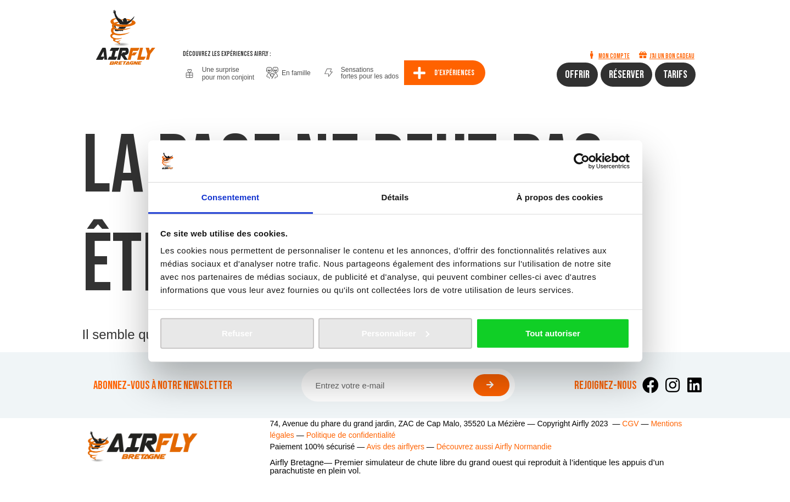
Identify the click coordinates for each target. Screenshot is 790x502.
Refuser (237, 333)
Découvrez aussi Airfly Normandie (494, 446)
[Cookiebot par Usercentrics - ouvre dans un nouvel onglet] (582, 161)
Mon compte (614, 56)
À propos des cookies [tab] (560, 197)
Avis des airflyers (395, 446)
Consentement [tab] (230, 197)
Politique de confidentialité (351, 435)
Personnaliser (395, 333)
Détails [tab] (395, 197)
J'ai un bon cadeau (671, 56)
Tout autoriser (552, 333)
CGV (630, 423)
